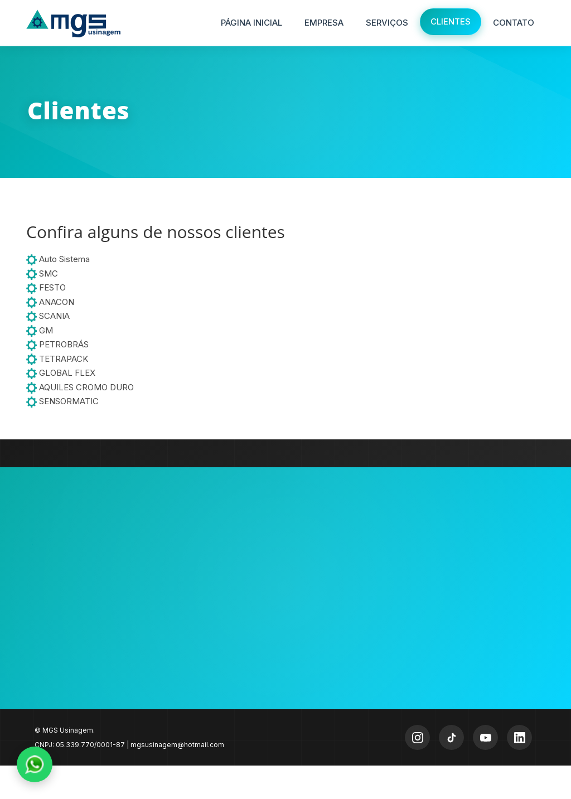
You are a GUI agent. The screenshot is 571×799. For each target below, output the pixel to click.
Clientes (450, 21)
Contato (513, 22)
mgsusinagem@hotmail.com (177, 744)
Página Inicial (251, 22)
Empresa (323, 22)
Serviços (387, 22)
